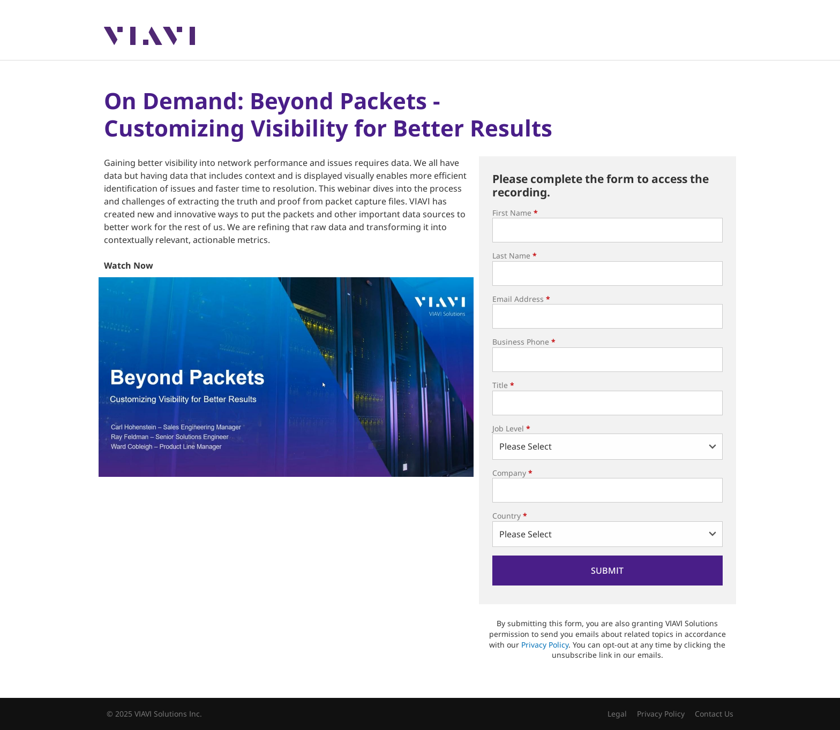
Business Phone (524, 342)
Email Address (521, 299)
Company (512, 473)
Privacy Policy (544, 645)
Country (509, 516)
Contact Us (714, 714)
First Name (515, 213)
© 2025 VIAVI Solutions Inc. (154, 714)
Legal (617, 714)
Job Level (511, 428)
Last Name (514, 255)
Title (503, 385)
